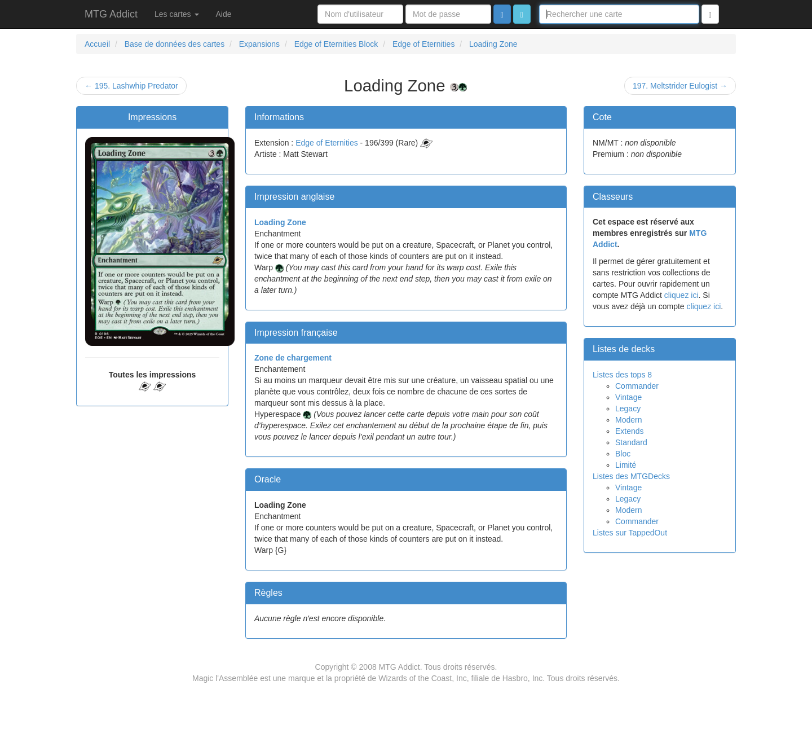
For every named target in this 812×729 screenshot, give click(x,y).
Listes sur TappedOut (630, 532)
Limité (625, 464)
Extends (629, 431)
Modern (628, 419)
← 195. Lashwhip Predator (131, 85)
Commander (637, 385)
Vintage (628, 397)
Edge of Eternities (326, 142)
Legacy (628, 408)
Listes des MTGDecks (631, 476)
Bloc (622, 453)
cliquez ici (681, 295)
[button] (522, 14)
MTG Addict (111, 14)
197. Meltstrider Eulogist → (680, 85)
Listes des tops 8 (622, 374)
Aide (224, 14)
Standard (631, 442)
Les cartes (176, 14)
